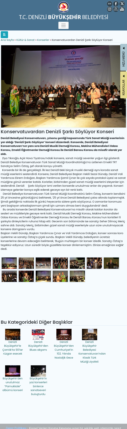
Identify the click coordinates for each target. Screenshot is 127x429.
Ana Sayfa (7, 40)
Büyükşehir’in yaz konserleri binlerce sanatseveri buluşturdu (38, 380)
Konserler (43, 40)
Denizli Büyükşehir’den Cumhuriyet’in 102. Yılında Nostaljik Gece (64, 344)
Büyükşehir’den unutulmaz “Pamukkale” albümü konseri (12, 378)
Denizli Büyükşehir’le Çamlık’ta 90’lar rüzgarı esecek (12, 342)
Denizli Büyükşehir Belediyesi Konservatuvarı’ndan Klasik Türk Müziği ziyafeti (90, 346)
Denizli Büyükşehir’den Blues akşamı (38, 340)
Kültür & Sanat (25, 40)
